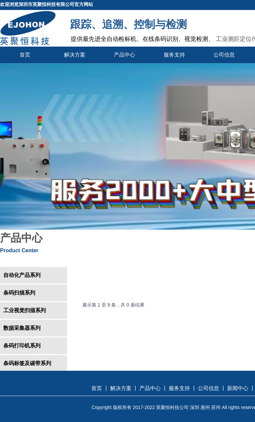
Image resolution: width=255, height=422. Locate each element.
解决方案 (74, 55)
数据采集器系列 (22, 328)
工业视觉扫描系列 (24, 310)
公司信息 (224, 55)
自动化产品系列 (22, 275)
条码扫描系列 (19, 293)
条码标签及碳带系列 (27, 363)
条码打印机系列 (22, 345)
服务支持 (174, 55)
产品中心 (124, 55)
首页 (25, 55)
